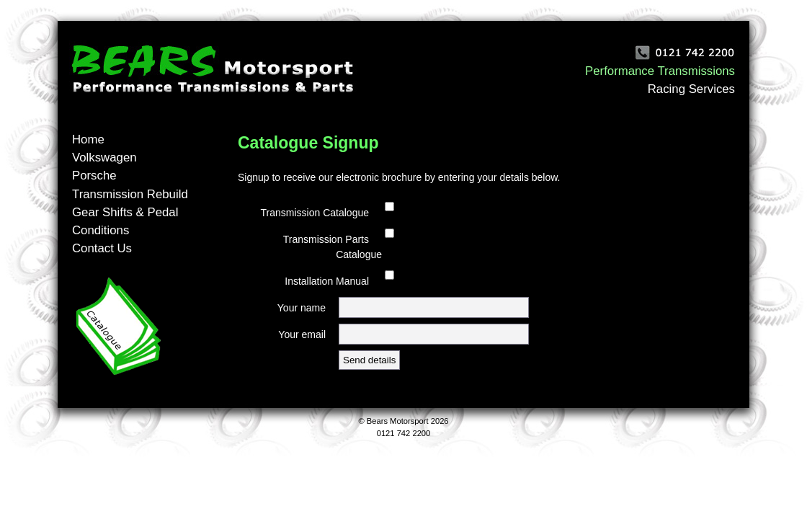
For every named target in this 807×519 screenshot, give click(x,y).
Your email (302, 334)
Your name (301, 308)
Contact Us (102, 248)
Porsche (94, 175)
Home (88, 139)
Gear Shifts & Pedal (125, 212)
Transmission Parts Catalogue (332, 247)
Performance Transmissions (660, 71)
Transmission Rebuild (130, 194)
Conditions (100, 230)
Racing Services (691, 89)
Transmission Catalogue (315, 212)
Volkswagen (104, 157)
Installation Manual (327, 281)
